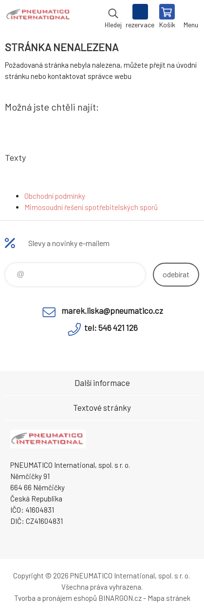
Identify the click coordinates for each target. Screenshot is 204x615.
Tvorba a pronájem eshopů (55, 598)
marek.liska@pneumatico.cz (112, 310)
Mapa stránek (169, 598)
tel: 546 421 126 (111, 327)
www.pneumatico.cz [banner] (38, 17)
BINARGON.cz (120, 598)
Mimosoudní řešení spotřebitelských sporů (91, 207)
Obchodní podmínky (54, 196)
